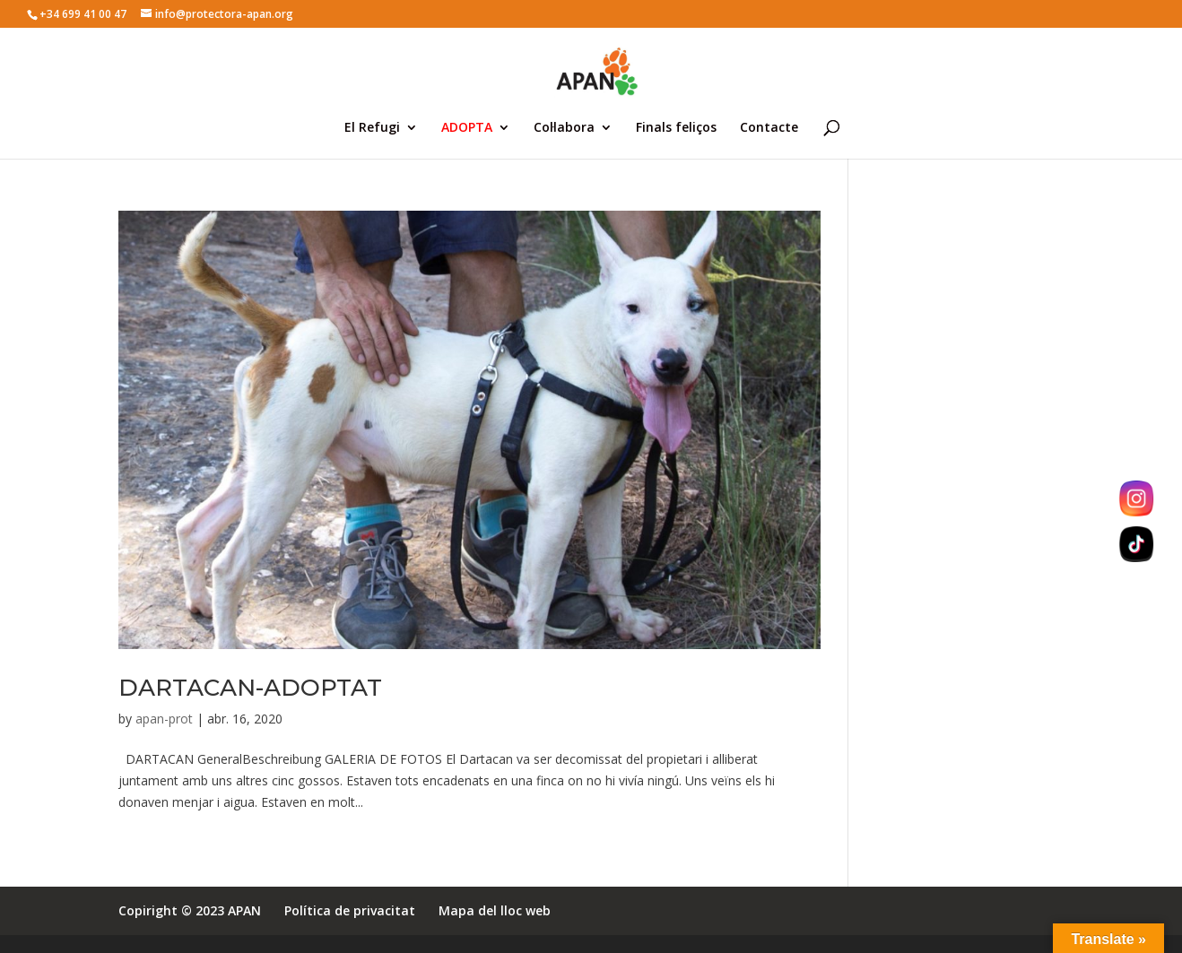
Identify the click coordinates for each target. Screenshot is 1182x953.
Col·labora (564, 128)
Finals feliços (676, 128)
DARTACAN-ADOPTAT (250, 687)
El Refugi (372, 128)
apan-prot (164, 718)
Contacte (769, 128)
